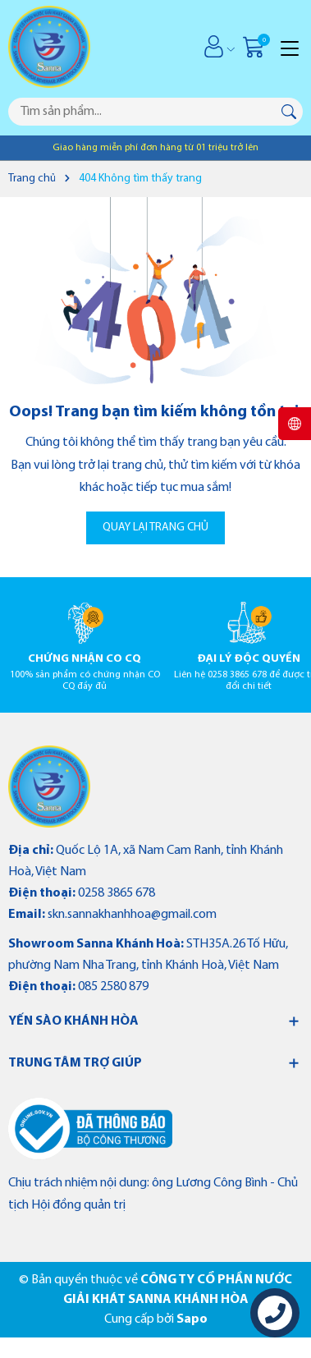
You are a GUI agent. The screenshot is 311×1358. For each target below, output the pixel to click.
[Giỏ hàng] (255, 46)
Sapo (192, 1319)
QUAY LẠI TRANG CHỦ (155, 527)
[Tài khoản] (214, 46)
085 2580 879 (113, 986)
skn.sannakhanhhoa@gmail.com (132, 914)
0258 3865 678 (116, 893)
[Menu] (290, 47)
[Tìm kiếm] (289, 112)
